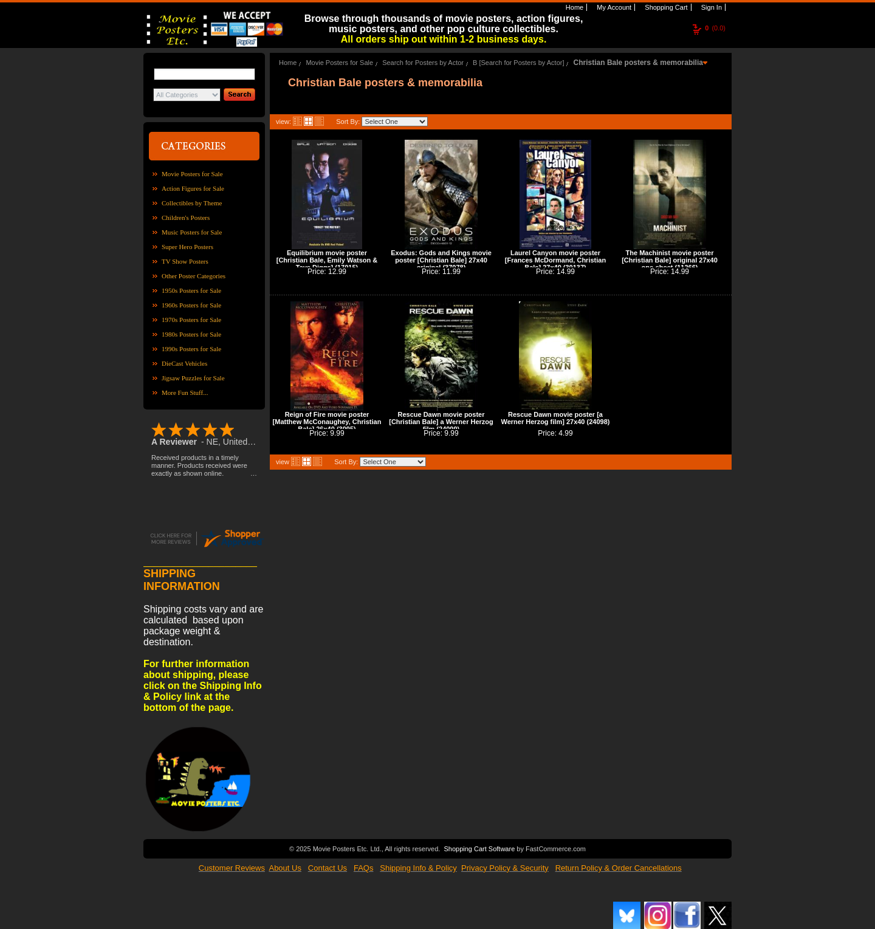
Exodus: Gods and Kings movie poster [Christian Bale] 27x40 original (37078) (441, 260)
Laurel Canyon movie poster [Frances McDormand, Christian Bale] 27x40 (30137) (555, 260)
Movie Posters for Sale (192, 173)
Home (573, 7)
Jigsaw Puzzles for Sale (193, 378)
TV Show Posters (185, 261)
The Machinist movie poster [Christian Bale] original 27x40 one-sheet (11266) (670, 260)
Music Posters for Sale (192, 232)
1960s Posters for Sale (191, 305)
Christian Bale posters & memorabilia (638, 62)
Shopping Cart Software (479, 847)
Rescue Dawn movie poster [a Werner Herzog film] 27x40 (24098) (555, 418)
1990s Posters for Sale (191, 348)
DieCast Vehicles (184, 363)
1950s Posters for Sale (191, 290)
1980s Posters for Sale (191, 334)
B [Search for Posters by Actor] (518, 62)
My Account (613, 7)
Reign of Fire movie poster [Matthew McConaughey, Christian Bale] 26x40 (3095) (327, 422)
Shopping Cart (665, 7)
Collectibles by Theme (192, 203)
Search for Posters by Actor (423, 62)
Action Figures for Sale (193, 188)
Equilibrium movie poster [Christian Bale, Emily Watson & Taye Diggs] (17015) (326, 260)
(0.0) (715, 28)
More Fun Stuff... (185, 392)
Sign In (710, 7)
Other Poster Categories (193, 275)
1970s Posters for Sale (191, 319)
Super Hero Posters (187, 246)
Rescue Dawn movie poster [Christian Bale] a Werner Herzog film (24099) (441, 422)
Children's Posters (186, 217)
